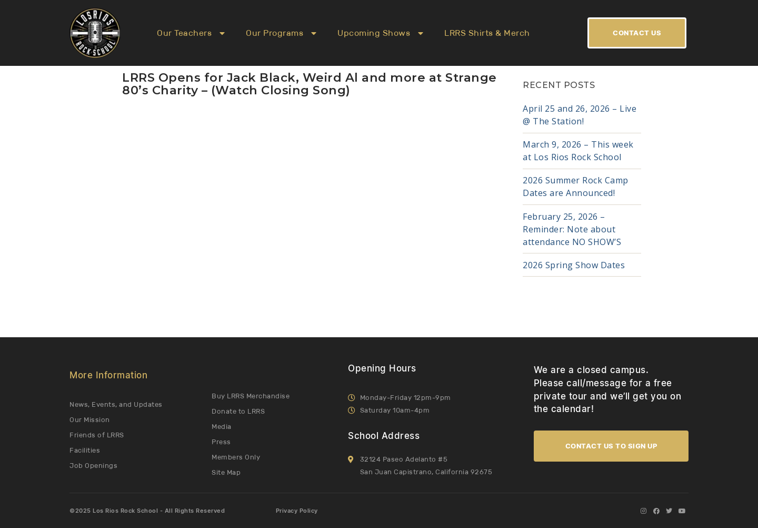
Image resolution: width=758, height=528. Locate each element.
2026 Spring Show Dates (574, 265)
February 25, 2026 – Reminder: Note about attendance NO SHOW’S (572, 229)
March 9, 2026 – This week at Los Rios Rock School (578, 151)
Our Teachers (191, 33)
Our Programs (281, 33)
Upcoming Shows (380, 33)
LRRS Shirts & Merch (487, 33)
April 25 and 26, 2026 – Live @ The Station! (579, 115)
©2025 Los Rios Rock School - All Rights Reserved (147, 510)
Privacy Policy (297, 510)
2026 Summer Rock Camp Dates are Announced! (576, 186)
